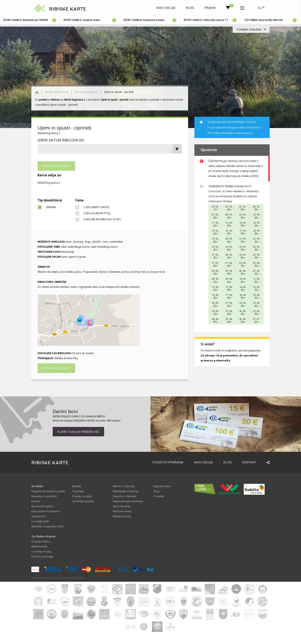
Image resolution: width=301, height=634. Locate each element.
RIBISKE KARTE (67, 9)
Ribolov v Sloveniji (123, 486)
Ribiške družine (122, 516)
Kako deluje (166, 8)
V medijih (159, 496)
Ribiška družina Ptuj (56, 92)
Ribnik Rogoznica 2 (86, 92)
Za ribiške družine (83, 501)
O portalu (78, 491)
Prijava (209, 8)
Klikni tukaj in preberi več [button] (78, 432)
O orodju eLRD (40, 521)
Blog (190, 8)
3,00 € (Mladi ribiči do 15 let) (102, 219)
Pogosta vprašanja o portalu (48, 491)
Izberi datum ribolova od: (61, 140)
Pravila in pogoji (81, 496)
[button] (242, 7)
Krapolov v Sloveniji (124, 496)
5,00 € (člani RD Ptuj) (97, 213)
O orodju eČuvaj (41, 551)
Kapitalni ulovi (162, 486)
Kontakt (249, 462)
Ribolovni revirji (122, 511)
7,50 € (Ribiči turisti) (96, 207)
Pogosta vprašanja (167, 462)
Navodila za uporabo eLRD (47, 526)
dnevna (51, 207)
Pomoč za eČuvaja (42, 556)
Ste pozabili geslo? (42, 506)
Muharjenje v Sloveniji (125, 491)
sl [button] (261, 8)
